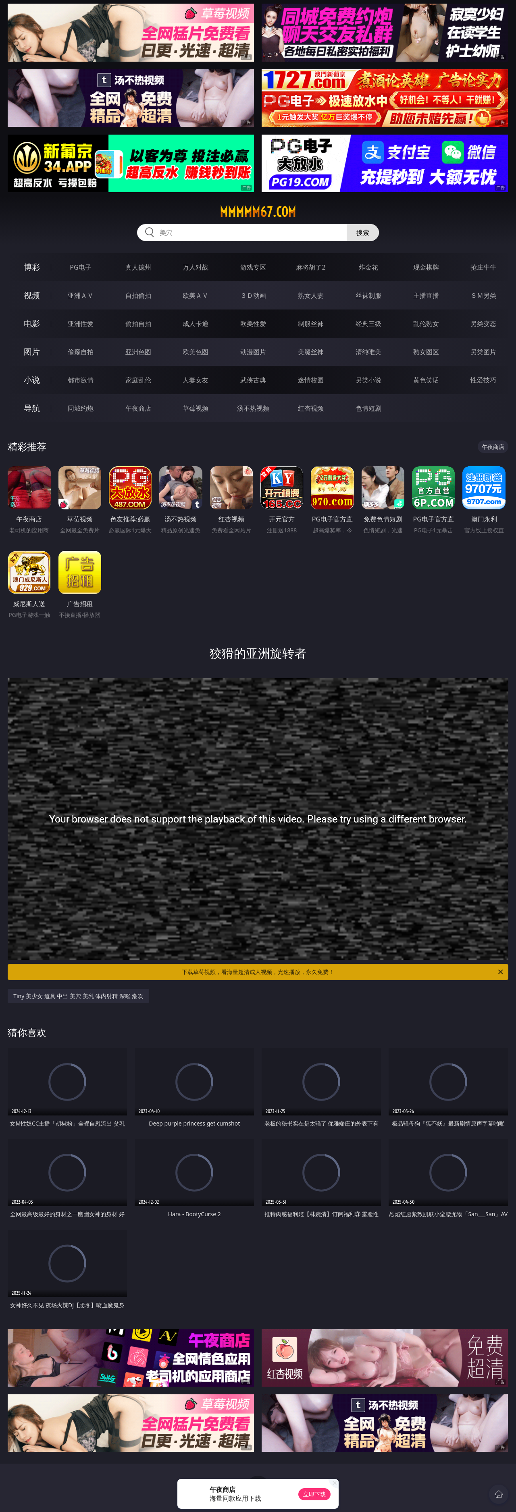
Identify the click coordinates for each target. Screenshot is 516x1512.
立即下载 (314, 1494)
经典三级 (368, 323)
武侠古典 (253, 380)
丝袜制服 (368, 295)
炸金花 (368, 267)
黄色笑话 (426, 380)
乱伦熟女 (426, 323)
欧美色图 (195, 351)
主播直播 (426, 295)
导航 (32, 408)
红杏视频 (311, 408)
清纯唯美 (368, 351)
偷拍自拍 (138, 323)
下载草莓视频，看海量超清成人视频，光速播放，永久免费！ (343, 972)
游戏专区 (253, 267)
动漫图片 (253, 351)
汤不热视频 (253, 408)
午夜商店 (138, 408)
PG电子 (80, 267)
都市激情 (81, 380)
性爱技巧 (483, 380)
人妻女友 (195, 380)
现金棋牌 (426, 267)
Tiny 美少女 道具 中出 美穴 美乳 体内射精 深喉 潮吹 (78, 996)
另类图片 (483, 351)
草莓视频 (195, 408)
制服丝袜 (311, 323)
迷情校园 (311, 380)
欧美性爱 (253, 323)
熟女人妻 (311, 295)
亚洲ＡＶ (81, 295)
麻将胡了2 (310, 267)
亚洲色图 (138, 351)
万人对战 (195, 267)
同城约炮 (81, 408)
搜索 (362, 232)
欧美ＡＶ (195, 295)
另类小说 (368, 380)
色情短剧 (368, 408)
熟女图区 (426, 351)
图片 (32, 351)
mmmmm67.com (258, 212)
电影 (32, 323)
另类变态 (483, 323)
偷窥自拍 (81, 351)
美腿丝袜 (311, 351)
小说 (32, 379)
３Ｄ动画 (253, 295)
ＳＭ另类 (483, 295)
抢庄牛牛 (483, 267)
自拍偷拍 (138, 295)
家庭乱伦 (138, 380)
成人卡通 (195, 323)
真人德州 (138, 267)
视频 (32, 295)
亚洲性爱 (81, 323)
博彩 (32, 267)
